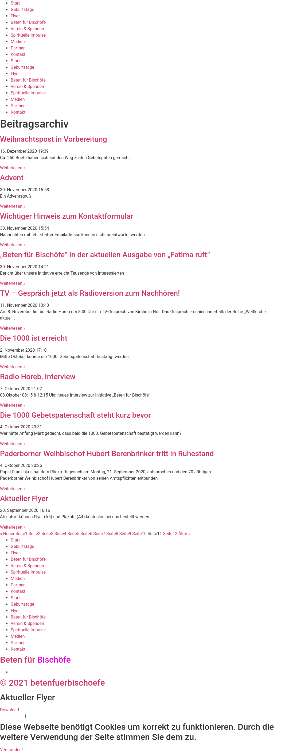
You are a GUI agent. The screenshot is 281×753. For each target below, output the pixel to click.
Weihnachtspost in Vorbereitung (53, 139)
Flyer (15, 15)
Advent (12, 177)
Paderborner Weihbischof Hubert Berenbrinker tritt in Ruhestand (107, 453)
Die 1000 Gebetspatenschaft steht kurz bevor (75, 415)
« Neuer (7, 533)
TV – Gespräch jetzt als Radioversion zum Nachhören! (90, 293)
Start (15, 3)
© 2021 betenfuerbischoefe (52, 683)
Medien (18, 41)
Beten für (35, 660)
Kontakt (18, 54)
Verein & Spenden (27, 28)
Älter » (184, 533)
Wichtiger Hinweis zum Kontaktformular (66, 216)
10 (139, 533)
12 (170, 533)
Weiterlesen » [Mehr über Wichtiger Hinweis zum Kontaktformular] (12, 244)
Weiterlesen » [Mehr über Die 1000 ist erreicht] (12, 366)
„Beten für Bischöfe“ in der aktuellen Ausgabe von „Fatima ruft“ (105, 254)
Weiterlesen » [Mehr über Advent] (12, 206)
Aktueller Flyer (24, 498)
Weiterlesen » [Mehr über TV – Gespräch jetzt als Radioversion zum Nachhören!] (12, 328)
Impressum (38, 716)
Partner (18, 48)
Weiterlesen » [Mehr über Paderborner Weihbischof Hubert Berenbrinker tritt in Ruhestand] (12, 488)
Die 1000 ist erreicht (33, 338)
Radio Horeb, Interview (38, 376)
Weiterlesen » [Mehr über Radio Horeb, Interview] (12, 405)
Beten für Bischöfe (28, 22)
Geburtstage (22, 9)
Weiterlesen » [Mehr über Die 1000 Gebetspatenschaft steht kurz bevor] (12, 443)
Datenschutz (12, 716)
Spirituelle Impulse (28, 35)
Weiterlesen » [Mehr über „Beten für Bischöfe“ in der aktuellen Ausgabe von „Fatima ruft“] (12, 283)
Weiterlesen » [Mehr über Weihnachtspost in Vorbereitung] (12, 167)
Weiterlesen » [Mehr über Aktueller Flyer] (12, 527)
